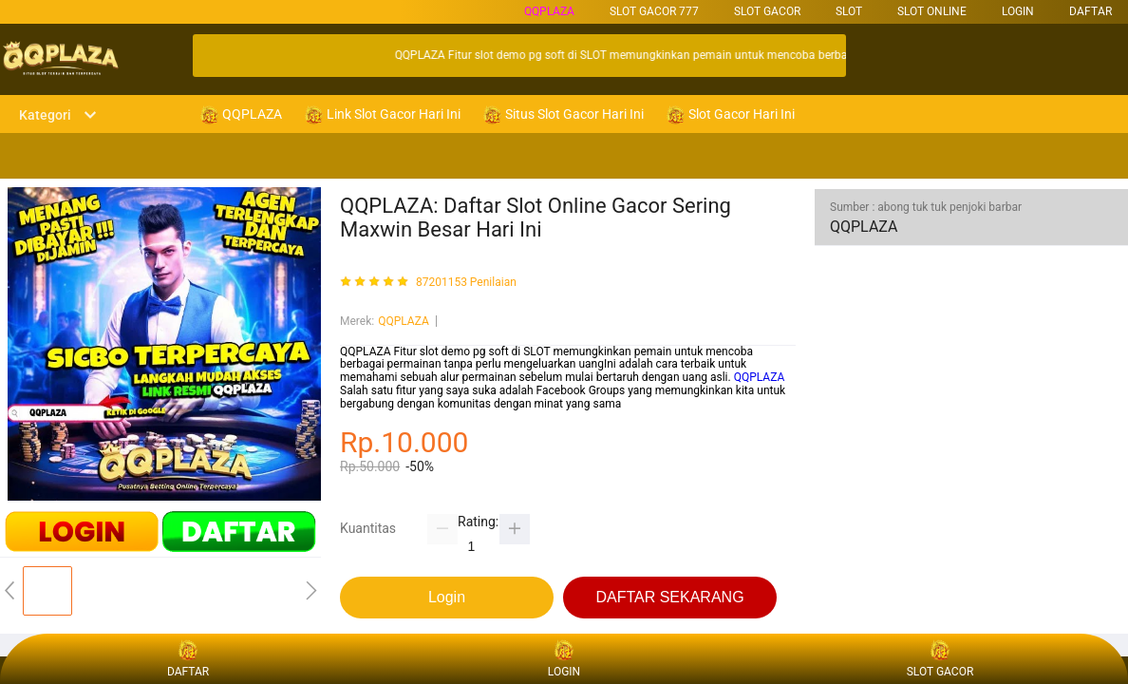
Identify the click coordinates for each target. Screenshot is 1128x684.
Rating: (478, 521)
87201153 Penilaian (466, 282)
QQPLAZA (549, 11)
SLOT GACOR (767, 11)
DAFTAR (1090, 11)
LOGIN (1018, 11)
